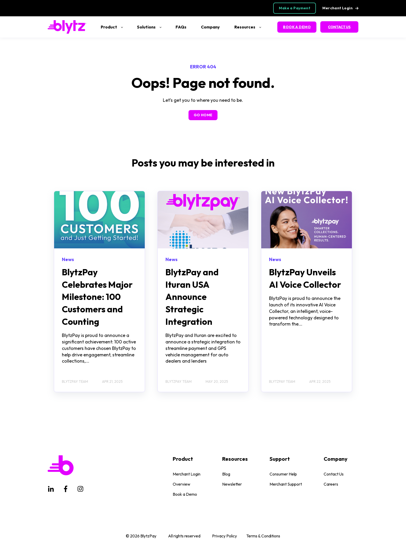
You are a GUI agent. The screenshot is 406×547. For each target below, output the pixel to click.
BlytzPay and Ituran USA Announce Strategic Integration (192, 297)
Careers (331, 484)
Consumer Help (283, 474)
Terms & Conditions (263, 535)
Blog (226, 474)
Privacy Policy (224, 535)
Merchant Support (286, 484)
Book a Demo (185, 494)
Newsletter (232, 484)
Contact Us (334, 474)
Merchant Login (186, 474)
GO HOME (203, 115)
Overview (181, 484)
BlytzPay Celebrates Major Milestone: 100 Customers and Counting (97, 297)
